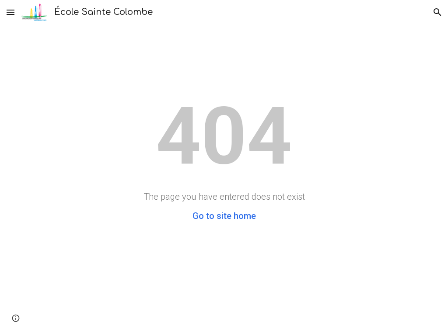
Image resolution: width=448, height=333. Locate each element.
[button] (10, 12)
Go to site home (224, 216)
